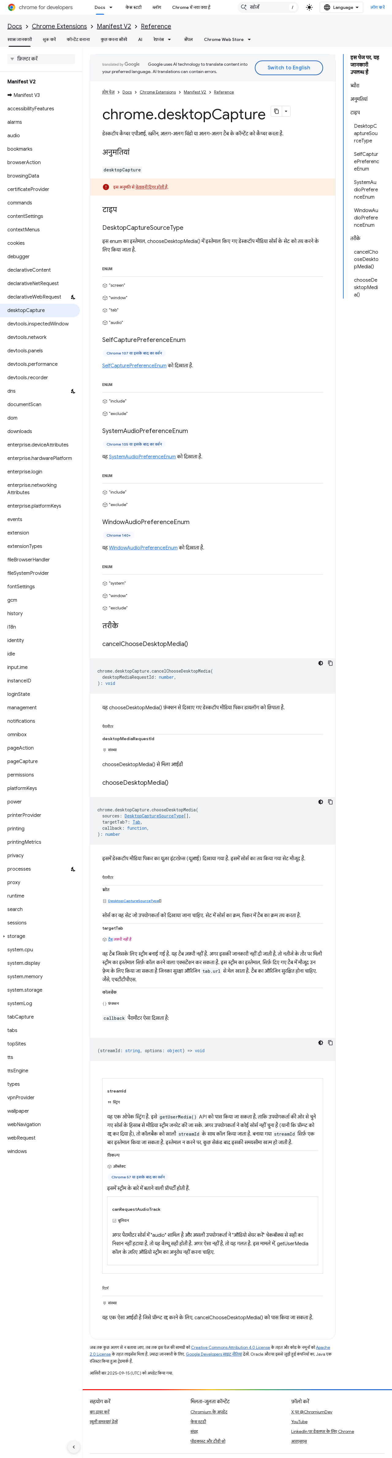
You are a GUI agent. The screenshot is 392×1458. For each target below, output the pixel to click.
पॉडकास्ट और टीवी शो (207, 1441)
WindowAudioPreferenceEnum (143, 548)
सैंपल (188, 39)
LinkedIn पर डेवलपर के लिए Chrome (322, 1431)
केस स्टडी (133, 7)
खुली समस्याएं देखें (104, 1421)
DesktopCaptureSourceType (133, 900)
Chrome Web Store (224, 39)
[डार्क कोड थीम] (321, 663)
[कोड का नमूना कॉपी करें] (330, 663)
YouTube (299, 1421)
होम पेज (108, 92)
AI (140, 39)
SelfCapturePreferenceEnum (134, 366)
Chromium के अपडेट (209, 1412)
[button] (40, 936)
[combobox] (268, 7)
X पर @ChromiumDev (311, 1412)
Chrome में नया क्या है (191, 7)
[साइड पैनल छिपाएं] (74, 1447)
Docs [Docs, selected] (100, 7)
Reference (156, 26)
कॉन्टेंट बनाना (78, 39)
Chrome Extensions (59, 26)
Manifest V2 (114, 26)
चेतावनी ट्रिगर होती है (151, 187)
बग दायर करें (99, 1412)
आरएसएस (299, 1441)
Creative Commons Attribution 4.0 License (230, 1347)
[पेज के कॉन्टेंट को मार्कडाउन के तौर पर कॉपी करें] (276, 111)
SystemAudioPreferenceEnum (142, 457)
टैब (110, 939)
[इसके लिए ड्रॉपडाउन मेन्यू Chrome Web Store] (251, 39)
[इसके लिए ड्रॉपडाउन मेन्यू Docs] (112, 7)
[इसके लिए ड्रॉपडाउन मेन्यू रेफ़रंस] (171, 39)
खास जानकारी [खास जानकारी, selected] (19, 39)
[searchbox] (41, 59)
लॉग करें (378, 7)
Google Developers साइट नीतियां (214, 1354)
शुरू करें (49, 39)
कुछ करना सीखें (114, 39)
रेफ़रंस (158, 39)
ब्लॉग (157, 7)
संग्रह (194, 1431)
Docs (14, 26)
